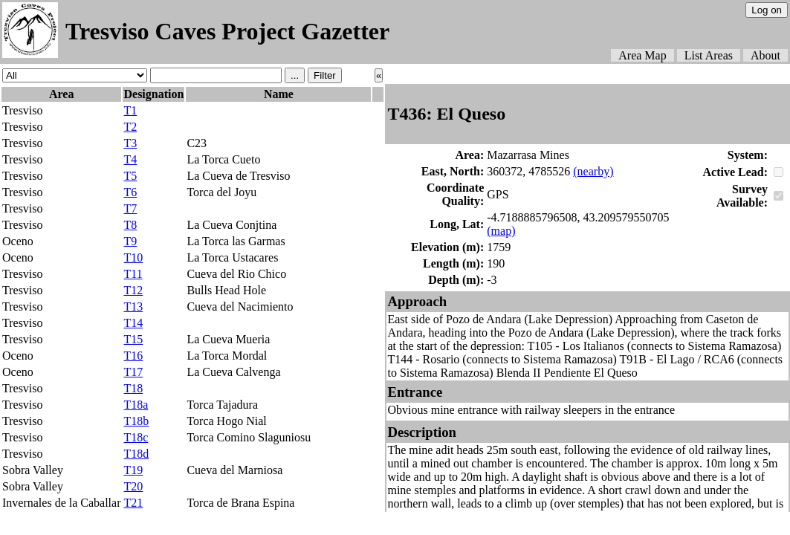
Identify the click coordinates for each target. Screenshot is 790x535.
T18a (135, 404)
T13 (133, 306)
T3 (130, 143)
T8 (130, 224)
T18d (136, 453)
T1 (130, 110)
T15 (133, 339)
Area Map (642, 55)
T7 (130, 208)
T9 (130, 241)
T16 (133, 355)
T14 (133, 323)
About (765, 55)
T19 (133, 470)
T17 (133, 372)
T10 (133, 257)
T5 (130, 175)
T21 (133, 502)
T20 (133, 486)
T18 (133, 388)
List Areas (708, 55)
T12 (133, 290)
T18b (136, 421)
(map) (501, 230)
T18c (135, 437)
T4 (130, 159)
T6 (130, 192)
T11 (132, 274)
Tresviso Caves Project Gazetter (227, 31)
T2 (130, 126)
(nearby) (593, 171)
